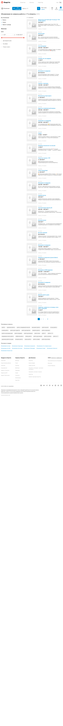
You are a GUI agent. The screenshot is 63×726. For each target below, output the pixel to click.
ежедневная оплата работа (8, 336)
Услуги (3, 22)
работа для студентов (15, 330)
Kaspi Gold (3, 360)
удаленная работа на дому (7, 339)
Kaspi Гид (17, 380)
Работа (3, 20)
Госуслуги (17, 375)
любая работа (28, 336)
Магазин (17, 360)
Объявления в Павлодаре (29, 348)
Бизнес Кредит (32, 363)
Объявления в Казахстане (6, 350)
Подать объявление (60, 8)
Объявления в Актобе (5, 348)
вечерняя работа (19, 339)
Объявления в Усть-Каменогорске (44, 346)
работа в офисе (36, 339)
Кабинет (56, 8)
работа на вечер (47, 336)
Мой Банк (17, 367)
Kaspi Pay (31, 360)
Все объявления (5, 17)
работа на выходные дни (7, 333)
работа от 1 (55, 336)
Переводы (17, 370)
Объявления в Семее (40, 348)
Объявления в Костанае (17, 348)
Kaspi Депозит (4, 367)
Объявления (5, 8)
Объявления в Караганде (17, 346)
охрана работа (28, 339)
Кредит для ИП (4, 372)
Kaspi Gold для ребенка (6, 363)
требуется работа (36, 330)
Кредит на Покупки (5, 370)
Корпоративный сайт (5, 395)
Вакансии (50, 363)
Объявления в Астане (5, 346)
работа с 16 (50, 333)
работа (3, 327)
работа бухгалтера (46, 339)
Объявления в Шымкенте (29, 346)
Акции (16, 372)
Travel (16, 363)
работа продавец (18, 333)
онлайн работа (5, 330)
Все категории (16, 8)
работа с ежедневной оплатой (23, 327)
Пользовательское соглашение (54, 360)
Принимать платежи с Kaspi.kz (35, 371)
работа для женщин (38, 336)
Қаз (57, 2)
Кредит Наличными (5, 375)
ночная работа (53, 327)
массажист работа (36, 327)
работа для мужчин (26, 330)
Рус (60, 2)
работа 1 (44, 333)
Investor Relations (51, 365)
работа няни (37, 333)
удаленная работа (11, 327)
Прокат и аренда (6, 24)
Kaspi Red (3, 365)
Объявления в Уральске (52, 348)
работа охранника (46, 330)
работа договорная (28, 333)
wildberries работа (19, 336)
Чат (52, 8)
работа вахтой (45, 327)
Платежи (17, 365)
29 (47, 319)
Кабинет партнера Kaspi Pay (35, 376)
